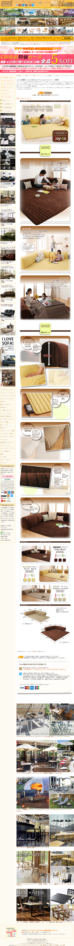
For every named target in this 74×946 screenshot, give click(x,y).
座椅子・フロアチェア (5, 404)
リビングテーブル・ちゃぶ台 (7, 436)
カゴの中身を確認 (69, 7)
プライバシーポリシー (37, 7)
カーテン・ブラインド (5, 459)
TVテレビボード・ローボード (7, 419)
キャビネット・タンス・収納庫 (7, 430)
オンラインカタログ (5, 111)
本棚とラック (3, 427)
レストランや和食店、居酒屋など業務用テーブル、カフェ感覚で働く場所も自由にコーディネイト (44, 922)
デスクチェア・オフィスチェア (7, 392)
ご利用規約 (26, 7)
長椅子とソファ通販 (30, 75)
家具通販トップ (20, 75)
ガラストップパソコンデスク (7, 398)
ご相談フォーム (4, 100)
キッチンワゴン (3, 439)
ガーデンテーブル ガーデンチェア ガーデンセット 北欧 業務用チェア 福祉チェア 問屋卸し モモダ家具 (40, 945)
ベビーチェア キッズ (5, 445)
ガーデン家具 (3, 457)
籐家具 (1, 454)
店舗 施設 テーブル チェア (6, 442)
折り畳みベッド (3, 407)
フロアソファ (39, 75)
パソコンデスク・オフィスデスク (8, 395)
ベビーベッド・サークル (6, 413)
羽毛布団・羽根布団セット (6, 416)
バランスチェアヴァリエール (7, 390)
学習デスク (2, 401)
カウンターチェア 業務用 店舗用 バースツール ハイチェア (32, 847)
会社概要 (58, 7)
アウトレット (3, 462)
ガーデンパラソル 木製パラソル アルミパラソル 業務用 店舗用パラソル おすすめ (39, 773)
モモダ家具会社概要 (5, 107)
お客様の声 (15, 7)
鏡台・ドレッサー (4, 425)
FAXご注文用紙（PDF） (6, 104)
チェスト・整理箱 (4, 422)
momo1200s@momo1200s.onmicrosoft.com (37, 942)
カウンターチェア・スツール (7, 448)
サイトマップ (5, 7)
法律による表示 (47, 7)
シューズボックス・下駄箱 (6, 433)
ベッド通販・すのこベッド (6, 410)
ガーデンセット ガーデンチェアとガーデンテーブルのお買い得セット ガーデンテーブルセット (43, 736)
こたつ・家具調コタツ (5, 451)
